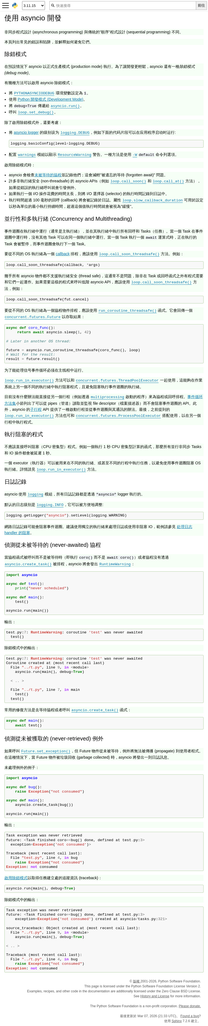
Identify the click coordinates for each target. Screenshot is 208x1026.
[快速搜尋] (123, 5)
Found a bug (189, 1016)
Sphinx (177, 1021)
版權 (136, 981)
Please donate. (190, 1006)
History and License (154, 996)
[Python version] (33, 5)
